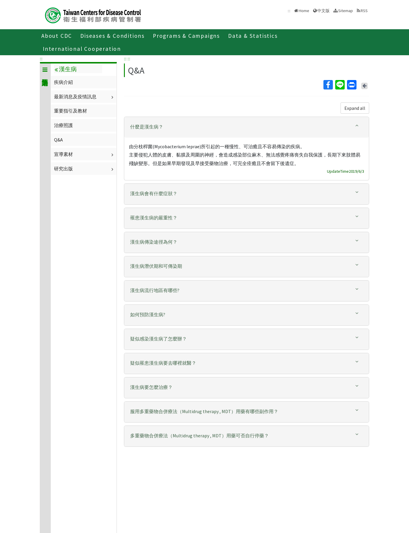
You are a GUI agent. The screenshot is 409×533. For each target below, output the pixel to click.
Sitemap (345, 10)
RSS (364, 10)
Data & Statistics (253, 35)
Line (340, 84)
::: (41, 58)
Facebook (328, 84)
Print (351, 84)
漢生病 (65, 69)
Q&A (58, 140)
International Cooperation (82, 48)
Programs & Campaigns (186, 35)
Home (304, 10)
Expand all (354, 108)
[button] (246, 127)
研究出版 (84, 169)
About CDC (56, 35)
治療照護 (63, 125)
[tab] (246, 127)
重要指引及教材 (70, 111)
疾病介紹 (63, 82)
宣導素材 (84, 154)
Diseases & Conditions (112, 35)
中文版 (323, 10)
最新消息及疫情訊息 (84, 97)
